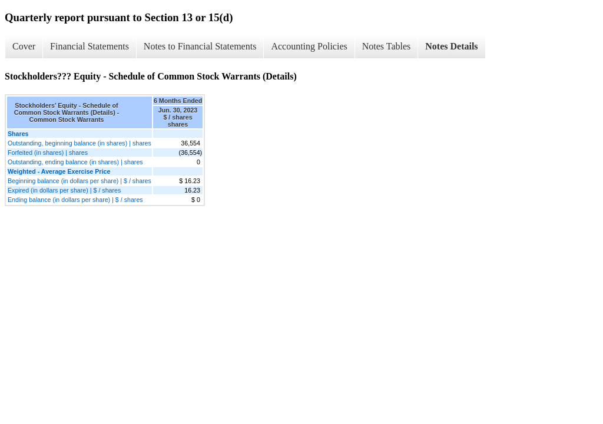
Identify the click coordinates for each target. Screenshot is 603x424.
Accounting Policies (309, 46)
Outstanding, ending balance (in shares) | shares (75, 161)
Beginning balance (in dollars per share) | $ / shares (79, 180)
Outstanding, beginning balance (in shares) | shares (79, 143)
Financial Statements (89, 46)
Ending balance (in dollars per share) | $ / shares (75, 199)
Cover (23, 46)
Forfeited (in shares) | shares (48, 152)
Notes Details (451, 46)
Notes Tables (386, 46)
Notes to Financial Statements (200, 46)
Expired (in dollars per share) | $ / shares (64, 190)
